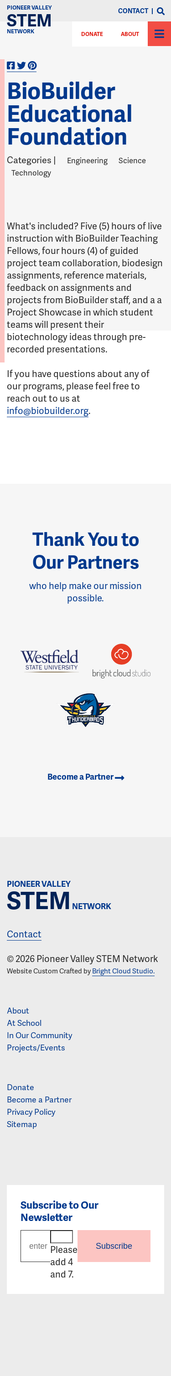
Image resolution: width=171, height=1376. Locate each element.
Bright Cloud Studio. (123, 971)
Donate (20, 1086)
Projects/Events (36, 1047)
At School (24, 1022)
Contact (24, 933)
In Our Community (39, 1034)
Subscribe (114, 1246)
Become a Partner (85, 776)
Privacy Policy (31, 1111)
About (130, 34)
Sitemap (22, 1123)
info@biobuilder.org (47, 410)
